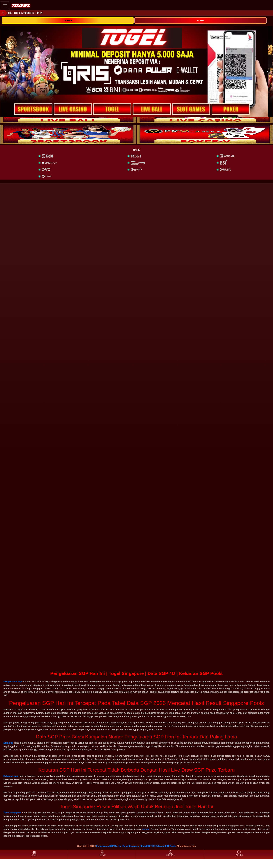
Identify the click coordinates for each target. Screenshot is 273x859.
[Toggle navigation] (5, 5)
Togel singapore (12, 812)
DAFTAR (68, 20)
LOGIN (200, 20)
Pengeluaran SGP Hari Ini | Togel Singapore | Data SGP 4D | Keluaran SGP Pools (136, 846)
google (146, 829)
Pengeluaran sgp (12, 681)
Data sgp (8, 742)
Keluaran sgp (10, 776)
